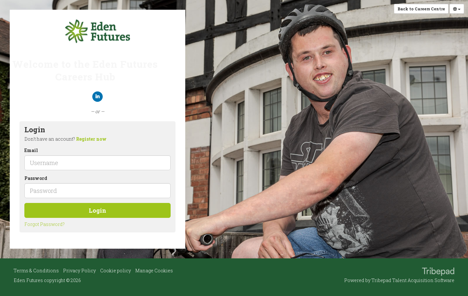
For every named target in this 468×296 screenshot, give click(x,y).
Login (97, 210)
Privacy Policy (79, 270)
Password (35, 178)
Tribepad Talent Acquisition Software (412, 280)
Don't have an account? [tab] (65, 139)
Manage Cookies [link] (154, 270)
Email (31, 150)
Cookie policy (115, 270)
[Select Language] (456, 9)
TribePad (438, 272)
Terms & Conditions (36, 270)
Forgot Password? (44, 224)
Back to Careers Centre (421, 8)
